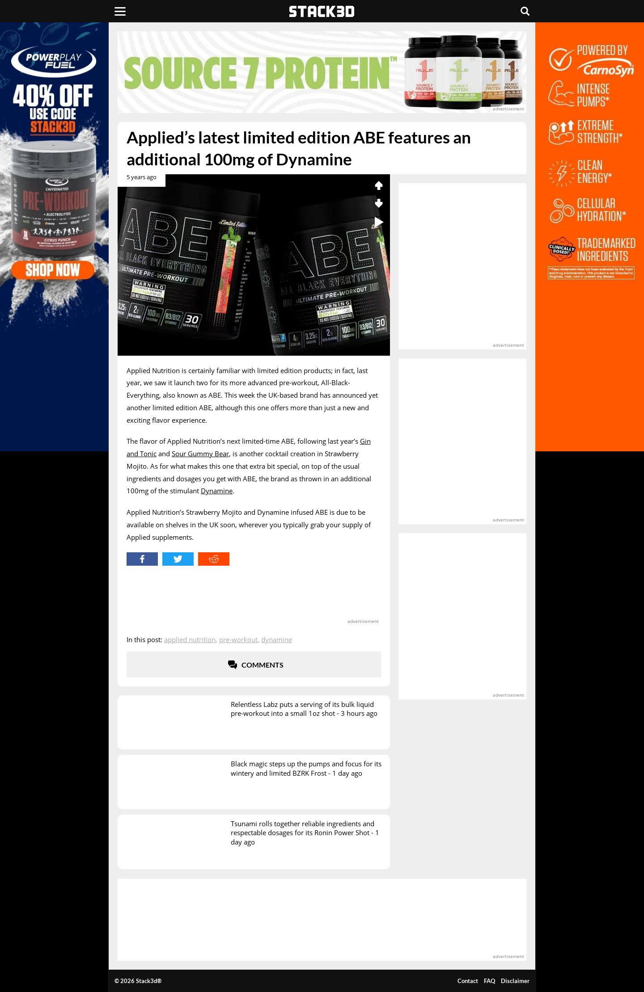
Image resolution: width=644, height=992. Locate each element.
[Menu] (120, 11)
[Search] (525, 11)
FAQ (489, 980)
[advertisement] (322, 72)
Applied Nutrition (190, 639)
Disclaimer (515, 980)
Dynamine (217, 490)
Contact (468, 980)
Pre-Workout (238, 639)
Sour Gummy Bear (200, 453)
